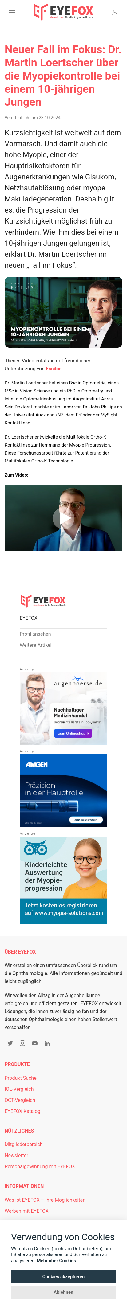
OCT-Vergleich (20, 1100)
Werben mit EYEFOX (27, 1211)
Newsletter (16, 1155)
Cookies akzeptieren (63, 1276)
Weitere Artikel (35, 645)
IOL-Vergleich (19, 1089)
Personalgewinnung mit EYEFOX (40, 1166)
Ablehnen (63, 1292)
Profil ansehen (35, 634)
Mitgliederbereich (24, 1144)
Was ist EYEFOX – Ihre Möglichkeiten (45, 1200)
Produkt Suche (21, 1078)
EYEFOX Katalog (22, 1111)
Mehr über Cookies (56, 1260)
